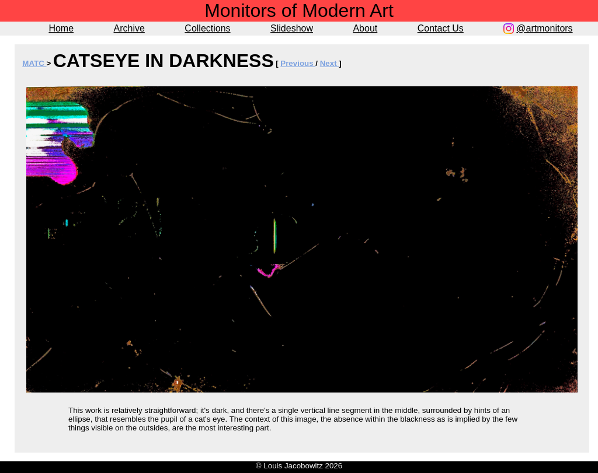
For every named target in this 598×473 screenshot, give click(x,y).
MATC (34, 63)
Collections (207, 28)
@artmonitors (544, 28)
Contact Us (441, 28)
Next (329, 63)
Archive (129, 28)
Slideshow (291, 28)
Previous (297, 63)
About (365, 28)
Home (61, 28)
